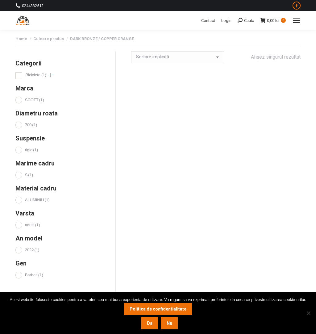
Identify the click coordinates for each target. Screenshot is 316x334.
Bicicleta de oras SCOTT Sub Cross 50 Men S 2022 (152, 135)
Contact (208, 20)
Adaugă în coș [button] (147, 164)
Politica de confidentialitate (158, 309)
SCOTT (34, 100)
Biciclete (36, 75)
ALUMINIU (37, 200)
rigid (31, 150)
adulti (32, 225)
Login (226, 20)
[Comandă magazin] (177, 57)
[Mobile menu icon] (296, 20)
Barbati (34, 275)
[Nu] (308, 313)
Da (149, 323)
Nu (169, 323)
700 (31, 125)
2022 (32, 250)
